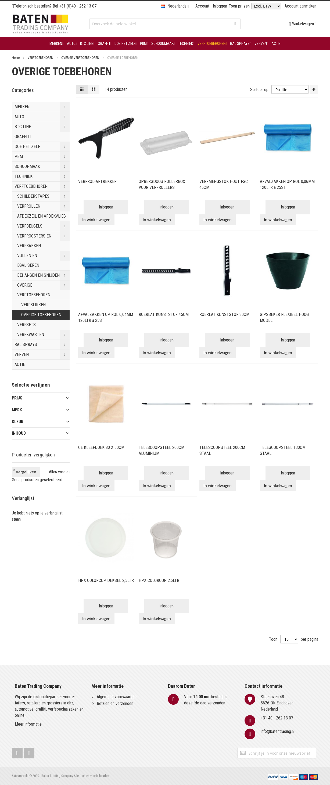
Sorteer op (259, 89)
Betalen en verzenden (115, 703)
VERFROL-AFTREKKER (97, 181)
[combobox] (165, 24)
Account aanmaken (300, 6)
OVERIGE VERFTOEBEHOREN (80, 58)
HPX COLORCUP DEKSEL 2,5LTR (106, 580)
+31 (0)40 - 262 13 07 (77, 6)
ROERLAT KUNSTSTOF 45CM (164, 314)
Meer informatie (28, 724)
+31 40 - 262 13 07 (277, 718)
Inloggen (220, 6)
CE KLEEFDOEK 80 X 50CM (101, 447)
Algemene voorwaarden (117, 696)
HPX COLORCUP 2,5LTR (159, 580)
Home (16, 58)
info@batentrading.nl (278, 731)
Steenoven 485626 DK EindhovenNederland (277, 703)
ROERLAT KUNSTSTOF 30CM (224, 314)
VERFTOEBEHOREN (41, 58)
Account (202, 6)
